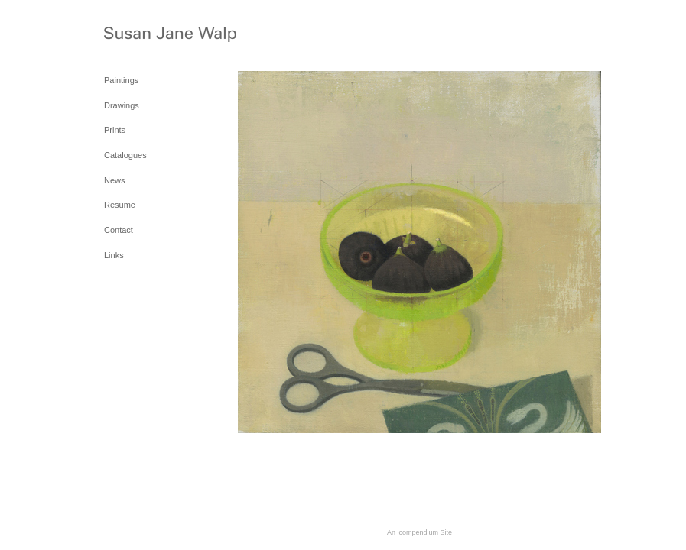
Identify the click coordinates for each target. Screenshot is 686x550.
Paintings (121, 80)
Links (114, 255)
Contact (118, 230)
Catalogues (125, 155)
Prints (114, 129)
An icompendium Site (419, 532)
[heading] (142, 37)
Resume (119, 204)
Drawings (121, 105)
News (114, 180)
